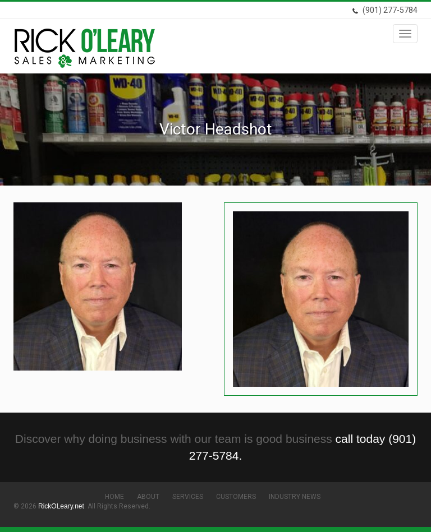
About (148, 497)
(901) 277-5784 (385, 10)
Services (187, 497)
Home (114, 497)
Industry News (294, 497)
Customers (236, 497)
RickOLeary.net (61, 506)
